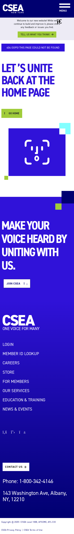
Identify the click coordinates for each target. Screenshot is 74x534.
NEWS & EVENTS (17, 409)
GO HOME (11, 113)
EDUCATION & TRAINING (24, 400)
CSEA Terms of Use (33, 530)
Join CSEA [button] (16, 283)
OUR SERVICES (16, 391)
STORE (8, 372)
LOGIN (8, 344)
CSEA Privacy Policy (11, 530)
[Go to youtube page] (22, 432)
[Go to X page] (13, 432)
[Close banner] (62, 21)
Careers (11, 363)
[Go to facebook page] (5, 432)
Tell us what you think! (35, 34)
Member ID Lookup (21, 353)
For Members (16, 381)
